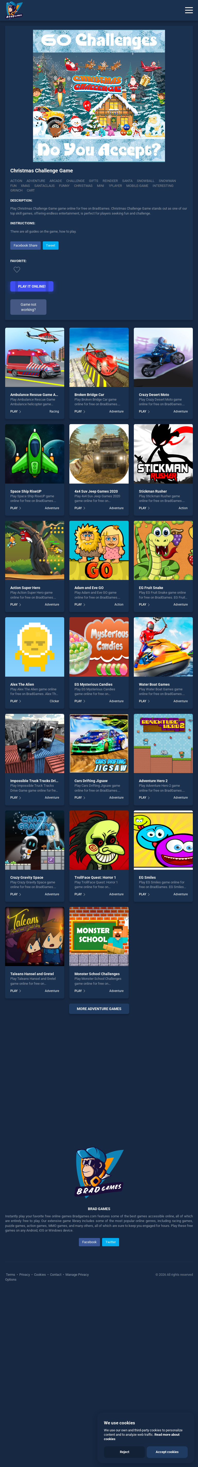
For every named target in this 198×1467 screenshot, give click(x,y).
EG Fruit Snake (151, 762)
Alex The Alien (22, 859)
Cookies (40, 1449)
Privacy (25, 1449)
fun (13, 186)
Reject (124, 1452)
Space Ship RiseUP (26, 666)
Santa (127, 181)
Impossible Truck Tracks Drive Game (40, 955)
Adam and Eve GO (89, 762)
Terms (11, 1449)
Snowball (145, 181)
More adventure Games (99, 1183)
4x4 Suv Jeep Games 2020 (96, 666)
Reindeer (110, 181)
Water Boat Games (154, 859)
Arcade (56, 181)
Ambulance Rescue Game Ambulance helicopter (49, 569)
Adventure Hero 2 (153, 955)
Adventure (36, 181)
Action (16, 181)
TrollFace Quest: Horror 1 (95, 1052)
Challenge (75, 181)
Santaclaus (44, 186)
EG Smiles (147, 1052)
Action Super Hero (25, 762)
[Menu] (189, 10)
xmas (25, 186)
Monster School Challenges (97, 1149)
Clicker (54, 875)
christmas (83, 186)
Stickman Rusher (153, 666)
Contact (55, 1449)
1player (115, 186)
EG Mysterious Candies (93, 859)
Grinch (16, 190)
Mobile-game (137, 186)
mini (100, 186)
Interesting (163, 186)
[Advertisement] (99, 276)
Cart (31, 190)
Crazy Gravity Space (26, 1052)
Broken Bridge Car (89, 569)
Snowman (167, 181)
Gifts (93, 181)
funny (64, 186)
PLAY (14, 586)
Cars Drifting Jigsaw (91, 955)
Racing (54, 586)
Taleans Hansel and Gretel (32, 1149)
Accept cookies (167, 1452)
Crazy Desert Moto (154, 569)
